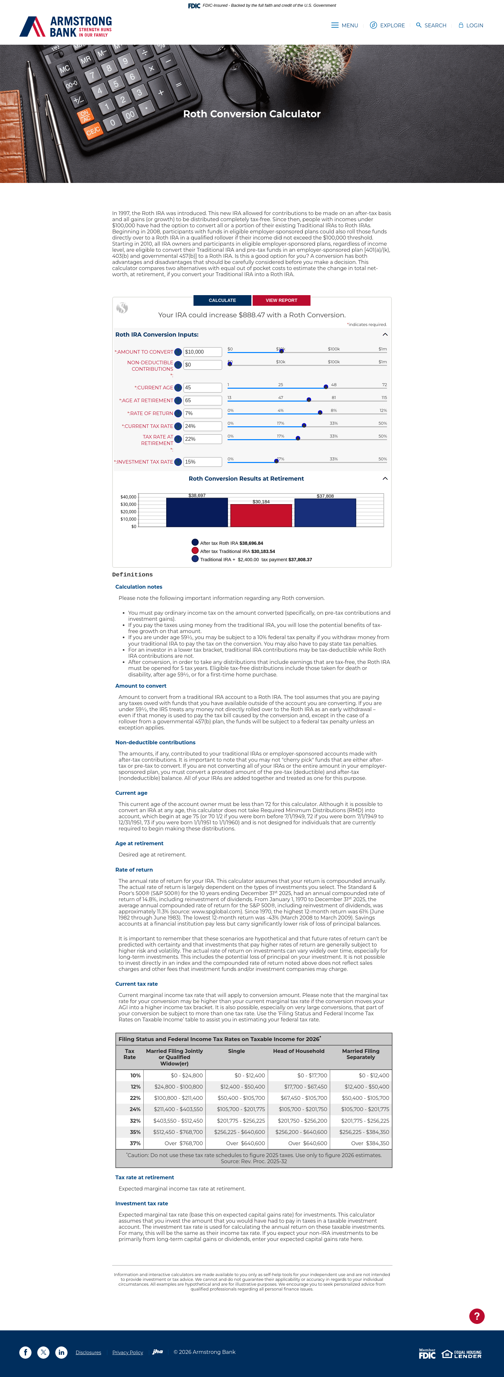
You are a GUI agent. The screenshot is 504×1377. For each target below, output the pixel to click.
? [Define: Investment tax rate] (178, 462)
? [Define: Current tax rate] (178, 426)
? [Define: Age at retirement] (178, 400)
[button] (252, 334)
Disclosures (88, 1352)
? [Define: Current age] (178, 388)
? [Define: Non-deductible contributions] (178, 365)
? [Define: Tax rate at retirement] (178, 439)
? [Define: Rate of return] (178, 413)
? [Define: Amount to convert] (178, 352)
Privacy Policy (128, 1352)
